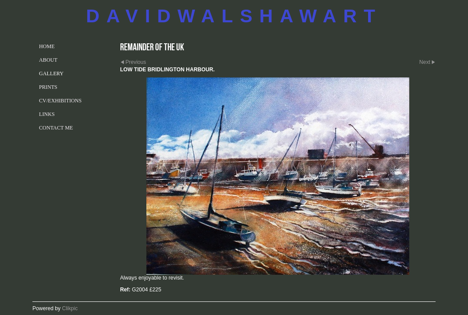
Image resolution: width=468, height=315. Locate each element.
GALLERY (51, 73)
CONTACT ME (56, 128)
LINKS (47, 114)
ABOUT (48, 60)
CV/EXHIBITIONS (60, 101)
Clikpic (70, 308)
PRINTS (48, 87)
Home (47, 46)
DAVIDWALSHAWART (234, 15)
